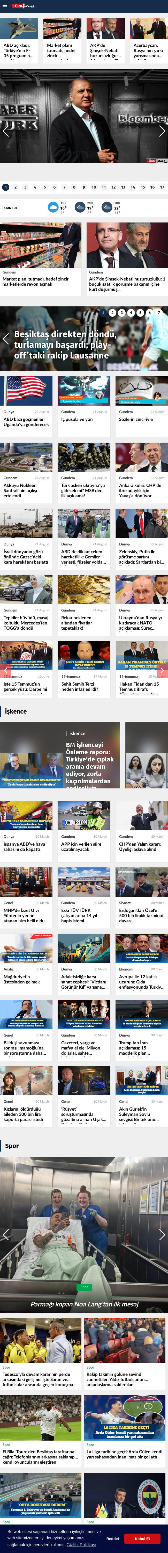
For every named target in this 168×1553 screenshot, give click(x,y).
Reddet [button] (112, 1539)
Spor (12, 1145)
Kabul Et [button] (142, 1539)
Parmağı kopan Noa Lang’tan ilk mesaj (84, 1304)
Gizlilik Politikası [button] (81, 1545)
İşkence (16, 711)
